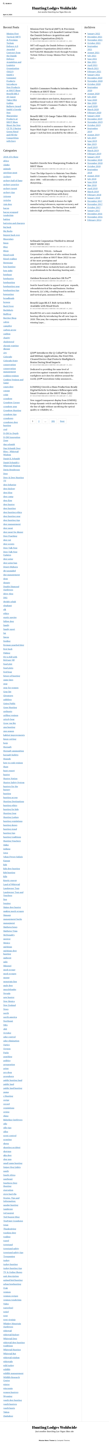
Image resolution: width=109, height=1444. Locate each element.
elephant (7, 605)
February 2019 (94, 153)
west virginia (9, 1319)
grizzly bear (9, 719)
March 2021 (93, 68)
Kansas (6, 860)
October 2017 (94, 207)
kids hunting (9, 872)
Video (6, 1303)
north (6, 1013)
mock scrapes (9, 973)
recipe (6, 1100)
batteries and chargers (14, 223)
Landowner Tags (11, 888)
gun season (8, 731)
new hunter (8, 997)
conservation (9, 364)
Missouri (7, 965)
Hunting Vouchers (12, 840)
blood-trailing (10, 258)
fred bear (7, 671)
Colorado (7, 356)
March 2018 (93, 191)
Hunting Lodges (11, 817)
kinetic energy (10, 880)
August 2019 (93, 134)
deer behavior (9, 484)
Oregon (7, 1048)
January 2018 (93, 197)
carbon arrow (9, 329)
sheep (6, 1143)
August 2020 (93, 93)
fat (4, 633)
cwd (5, 429)
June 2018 (92, 182)
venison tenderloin (12, 1299)
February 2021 (94, 71)
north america (10, 1017)
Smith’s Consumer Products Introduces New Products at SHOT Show (53, 90)
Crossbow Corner (11, 402)
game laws (8, 679)
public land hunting (12, 1088)
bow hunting (9, 266)
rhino (5, 1115)
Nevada (6, 993)
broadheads (8, 298)
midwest (7, 957)
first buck (7, 648)
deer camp (8, 496)
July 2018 (91, 178)
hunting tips (9, 833)
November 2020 (95, 81)
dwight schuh (9, 601)
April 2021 (92, 65)
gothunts (7, 711)
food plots (8, 667)
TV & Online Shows (12, 1272)
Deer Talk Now (10, 547)
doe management (11, 574)
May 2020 (92, 103)
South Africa (9, 1175)
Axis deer (7, 204)
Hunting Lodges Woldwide (54, 8)
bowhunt (7, 274)
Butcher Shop (9, 318)
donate (6, 582)
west (5, 1315)
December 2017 (94, 201)
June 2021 (92, 58)
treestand (8, 1244)
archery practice (11, 184)
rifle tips (7, 1127)
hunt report (9, 770)
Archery (7, 176)
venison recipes (10, 1295)
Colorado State (10, 360)
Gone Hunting (10, 707)
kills (5, 876)
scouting (7, 1139)
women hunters (10, 1392)
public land (8, 1084)
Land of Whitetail (11, 884)
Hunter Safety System (13, 782)
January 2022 (93, 33)
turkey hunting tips (12, 1268)
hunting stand (10, 829)
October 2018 (94, 166)
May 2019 (92, 144)
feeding (6, 641)
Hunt (5, 766)
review (6, 1111)
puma (6, 1092)
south (6, 1171)
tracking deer (9, 1232)
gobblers (7, 699)
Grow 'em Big (9, 723)
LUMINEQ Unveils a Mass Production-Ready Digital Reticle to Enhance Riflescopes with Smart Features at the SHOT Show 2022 (53, 390)
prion (6, 1068)
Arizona (7, 196)
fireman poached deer (13, 645)
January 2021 (93, 74)
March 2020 (93, 109)
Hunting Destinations (13, 801)
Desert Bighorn (10, 566)
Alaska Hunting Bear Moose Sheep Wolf (54, 20)
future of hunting (11, 675)
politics (6, 1060)
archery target (10, 188)
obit (5, 1028)
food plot (7, 663)
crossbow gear (10, 406)
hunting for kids (11, 809)
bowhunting (9, 282)
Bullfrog (7, 314)
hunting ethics (10, 805)
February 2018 (94, 194)
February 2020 (94, 112)
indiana (6, 848)
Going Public (9, 703)
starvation (8, 1190)
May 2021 (92, 62)
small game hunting (12, 1163)
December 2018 (94, 160)
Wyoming (7, 1396)
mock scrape (9, 969)
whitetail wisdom (11, 1357)
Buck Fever (8, 306)
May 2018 (92, 185)
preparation (9, 1064)
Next (62, 421)
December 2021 (94, 36)
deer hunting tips (11, 520)
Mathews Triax (10, 930)
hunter (6, 774)
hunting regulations (12, 821)
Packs (6, 1052)
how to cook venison (13, 762)
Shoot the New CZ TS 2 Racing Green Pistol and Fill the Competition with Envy (53, 192)
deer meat (8, 528)
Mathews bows (10, 927)
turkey (6, 1260)
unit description (11, 1276)
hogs (5, 742)
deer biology (9, 488)
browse (6, 302)
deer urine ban (10, 562)
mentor (7, 938)
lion (5, 899)
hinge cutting (9, 739)
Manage (7, 915)
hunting (7, 793)
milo (5, 961)
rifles (5, 1131)
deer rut (7, 539)
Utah (5, 1288)
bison (5, 242)
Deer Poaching (10, 536)
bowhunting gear (11, 286)
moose (6, 977)
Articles (7, 200)
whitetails (8, 1361)
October (7, 1032)
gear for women (10, 687)
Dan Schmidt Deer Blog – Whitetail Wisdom (12, 451)
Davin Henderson (11, 469)
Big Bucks (7, 231)
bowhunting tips (11, 290)
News (5, 1009)
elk (4, 609)
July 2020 (91, 96)
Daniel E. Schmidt (11, 458)
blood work (8, 254)
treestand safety (11, 1248)
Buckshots (8, 310)
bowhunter (8, 278)
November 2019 (95, 122)
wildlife (6, 1369)
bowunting (8, 294)
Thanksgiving (9, 1228)
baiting (6, 219)
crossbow (7, 398)
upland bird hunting (13, 1280)
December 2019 (94, 118)
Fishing (6, 652)
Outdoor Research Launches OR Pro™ (50, 278)
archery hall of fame (12, 180)
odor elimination (11, 1040)
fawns (6, 637)
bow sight (8, 270)
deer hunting (9, 508)
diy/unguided (9, 570)
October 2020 (94, 84)
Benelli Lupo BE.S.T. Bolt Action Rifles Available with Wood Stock (50, 304)
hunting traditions (12, 836)
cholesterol (8, 341)
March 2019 (93, 150)
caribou (6, 333)
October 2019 (94, 125)
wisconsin (8, 1388)
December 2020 (94, 77)
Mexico (6, 942)
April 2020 (92, 106)
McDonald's (9, 934)
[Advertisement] (54, 75)
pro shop (7, 1072)
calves (6, 321)
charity (6, 337)
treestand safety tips (13, 1252)
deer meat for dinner (13, 532)
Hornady (7, 746)
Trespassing (9, 1256)
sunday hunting (10, 1205)
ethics (6, 613)
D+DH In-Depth (10, 433)
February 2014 (94, 220)
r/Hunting (8, 1096)
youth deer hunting (12, 1400)
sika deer (7, 1155)
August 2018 (93, 175)
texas (5, 1224)
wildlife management (13, 1373)
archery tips (9, 192)
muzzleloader (9, 989)
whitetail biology (11, 1334)
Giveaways (8, 695)
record (6, 1103)
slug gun (7, 1159)
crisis (5, 394)
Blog (5, 246)
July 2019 (91, 137)
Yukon (6, 1412)
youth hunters (10, 1404)
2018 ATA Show (10, 156)
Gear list (7, 691)
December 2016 (94, 213)
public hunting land (12, 1080)
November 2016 (95, 216)
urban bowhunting (12, 1284)
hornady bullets (10, 754)
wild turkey (8, 1365)
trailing (6, 1236)
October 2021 (94, 43)
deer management (12, 524)
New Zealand (9, 1005)
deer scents (8, 543)
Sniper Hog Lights (12, 1167)
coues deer (8, 386)
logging (7, 903)
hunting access (10, 797)
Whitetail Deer (10, 1338)
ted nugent (8, 1212)
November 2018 (95, 163)
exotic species (9, 617)
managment (9, 923)
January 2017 (93, 210)
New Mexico (9, 1001)
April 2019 (92, 147)
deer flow (7, 500)
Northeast (8, 1021)
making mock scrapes (13, 911)
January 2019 (93, 156)
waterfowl (8, 1307)
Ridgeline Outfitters (12, 1119)
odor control (9, 1036)
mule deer (8, 985)
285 (53, 421)
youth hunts (9, 1408)
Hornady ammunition (13, 750)
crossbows (8, 418)
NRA (5, 1024)
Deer (5, 473)
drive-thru (8, 593)
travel (6, 1240)
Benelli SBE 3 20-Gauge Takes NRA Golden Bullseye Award (13, 100)
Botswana (8, 262)
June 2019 (92, 141)
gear (5, 683)
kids (5, 864)
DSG (5, 597)
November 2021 (95, 39)
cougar (6, 390)
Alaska (6, 164)
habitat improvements (14, 735)
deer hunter (9, 504)
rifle (5, 1123)
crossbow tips (9, 414)
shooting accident (11, 1147)
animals (7, 168)
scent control (9, 1135)
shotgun (7, 1151)
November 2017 (95, 204)
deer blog (7, 492)
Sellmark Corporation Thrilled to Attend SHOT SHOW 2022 (52, 242)
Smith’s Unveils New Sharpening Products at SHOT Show (13, 115)
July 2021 (91, 55)
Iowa (5, 852)
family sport (9, 629)
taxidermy (8, 1209)
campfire (7, 325)
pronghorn (8, 1076)
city (5, 352)
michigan (7, 946)
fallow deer (8, 621)
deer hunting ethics (12, 512)
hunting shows (10, 825)
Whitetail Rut (9, 1353)
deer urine (8, 558)
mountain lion (10, 981)
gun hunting (9, 727)
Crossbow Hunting (12, 410)
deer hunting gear (11, 516)
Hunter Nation (10, 778)
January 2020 (93, 115)
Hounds (7, 758)
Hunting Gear (9, 813)
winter (6, 1384)
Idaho (6, 844)
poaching (7, 1056)
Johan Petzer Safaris (13, 856)
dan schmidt (9, 444)
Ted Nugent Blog (11, 1216)
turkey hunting (10, 1264)
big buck (7, 227)
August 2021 (93, 52)
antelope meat (10, 172)
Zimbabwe (8, 1416)
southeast (8, 1179)
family (6, 625)
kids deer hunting (11, 868)
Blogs (6, 250)
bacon (6, 208)
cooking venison (11, 375)
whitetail (7, 1330)
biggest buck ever (11, 235)
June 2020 (92, 99)
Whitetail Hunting (12, 1349)
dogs (5, 578)
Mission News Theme (46, 1440)
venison (7, 1291)
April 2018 (92, 188)
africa (6, 160)
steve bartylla (9, 1194)
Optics (6, 1044)
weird (6, 1311)
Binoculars (8, 239)
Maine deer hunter (12, 907)
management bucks (12, 919)
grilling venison (10, 715)
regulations (8, 1107)
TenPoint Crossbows (13, 1220)
